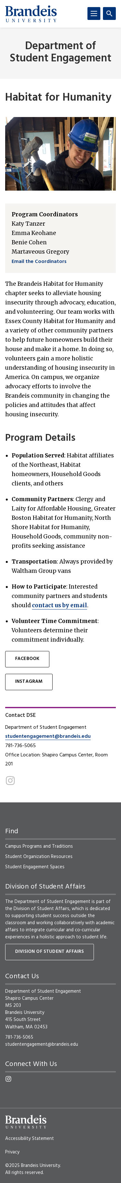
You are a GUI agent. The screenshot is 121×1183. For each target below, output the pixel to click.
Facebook (27, 659)
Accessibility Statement (29, 1138)
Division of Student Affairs (49, 951)
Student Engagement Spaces (35, 867)
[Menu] (93, 13)
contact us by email (59, 605)
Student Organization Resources (39, 857)
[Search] (109, 13)
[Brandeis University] (31, 14)
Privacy (12, 1152)
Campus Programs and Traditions (39, 846)
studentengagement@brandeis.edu (48, 736)
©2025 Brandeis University (32, 1165)
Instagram (29, 681)
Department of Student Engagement (60, 52)
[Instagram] (10, 780)
